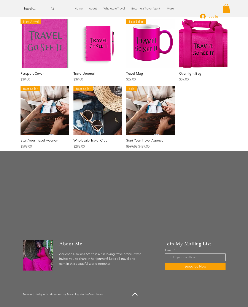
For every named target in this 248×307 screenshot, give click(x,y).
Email (169, 250)
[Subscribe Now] (195, 266)
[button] (226, 8)
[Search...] (33, 8)
